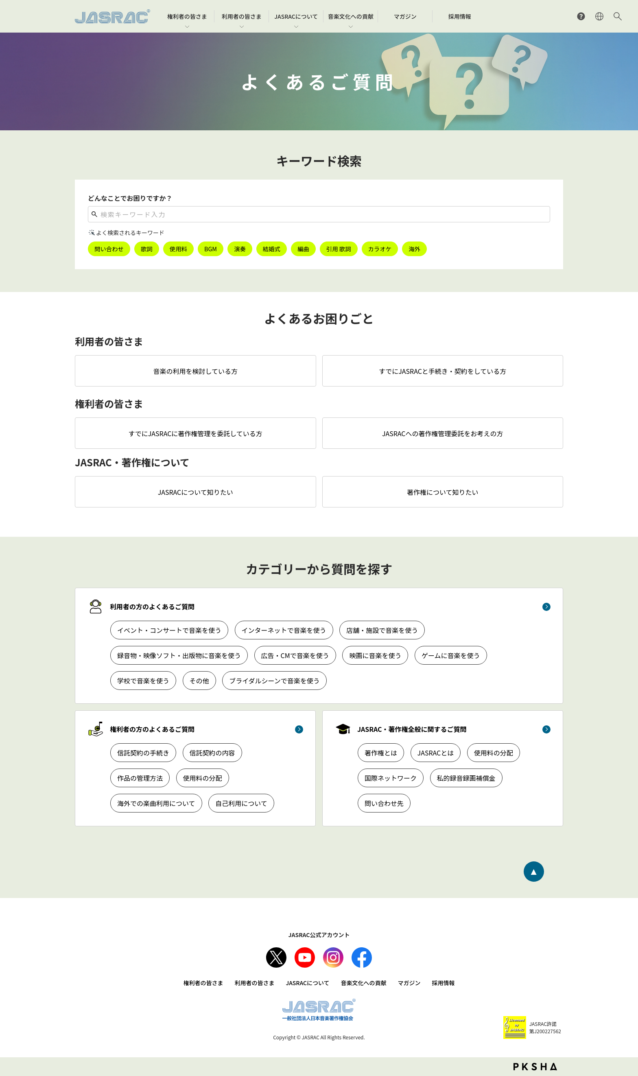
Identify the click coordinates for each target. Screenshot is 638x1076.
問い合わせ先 (384, 803)
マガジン (409, 983)
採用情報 (443, 983)
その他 (199, 680)
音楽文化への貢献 (364, 983)
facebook (362, 957)
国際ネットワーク (391, 778)
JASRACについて (307, 983)
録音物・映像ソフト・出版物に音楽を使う (179, 655)
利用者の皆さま (254, 983)
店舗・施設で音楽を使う (382, 630)
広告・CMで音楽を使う (295, 655)
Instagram (333, 957)
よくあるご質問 (581, 16)
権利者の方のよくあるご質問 (152, 729)
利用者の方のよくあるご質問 (152, 606)
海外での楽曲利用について (156, 803)
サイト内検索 (618, 16)
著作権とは (381, 753)
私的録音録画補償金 (466, 778)
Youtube (305, 957)
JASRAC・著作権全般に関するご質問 (412, 729)
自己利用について (241, 803)
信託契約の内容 (212, 753)
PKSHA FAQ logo (535, 1066)
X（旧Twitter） (276, 957)
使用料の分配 (202, 778)
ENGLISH (599, 16)
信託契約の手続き (143, 753)
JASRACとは (435, 753)
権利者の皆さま (203, 983)
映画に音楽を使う (375, 655)
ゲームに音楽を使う (451, 655)
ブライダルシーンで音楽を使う (274, 680)
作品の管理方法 (140, 778)
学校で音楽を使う (143, 680)
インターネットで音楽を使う (284, 630)
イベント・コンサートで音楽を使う (169, 630)
